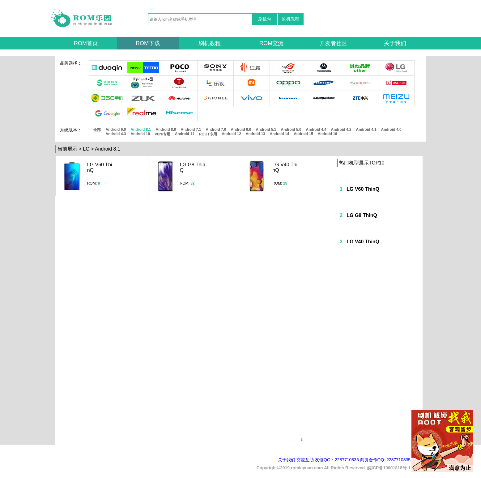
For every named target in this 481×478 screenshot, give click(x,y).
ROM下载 (148, 43)
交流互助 (305, 459)
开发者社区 (333, 43)
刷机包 (264, 19)
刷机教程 (290, 18)
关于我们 (395, 43)
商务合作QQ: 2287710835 (385, 459)
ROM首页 (86, 43)
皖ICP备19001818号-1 (389, 467)
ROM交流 (271, 43)
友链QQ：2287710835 (337, 459)
